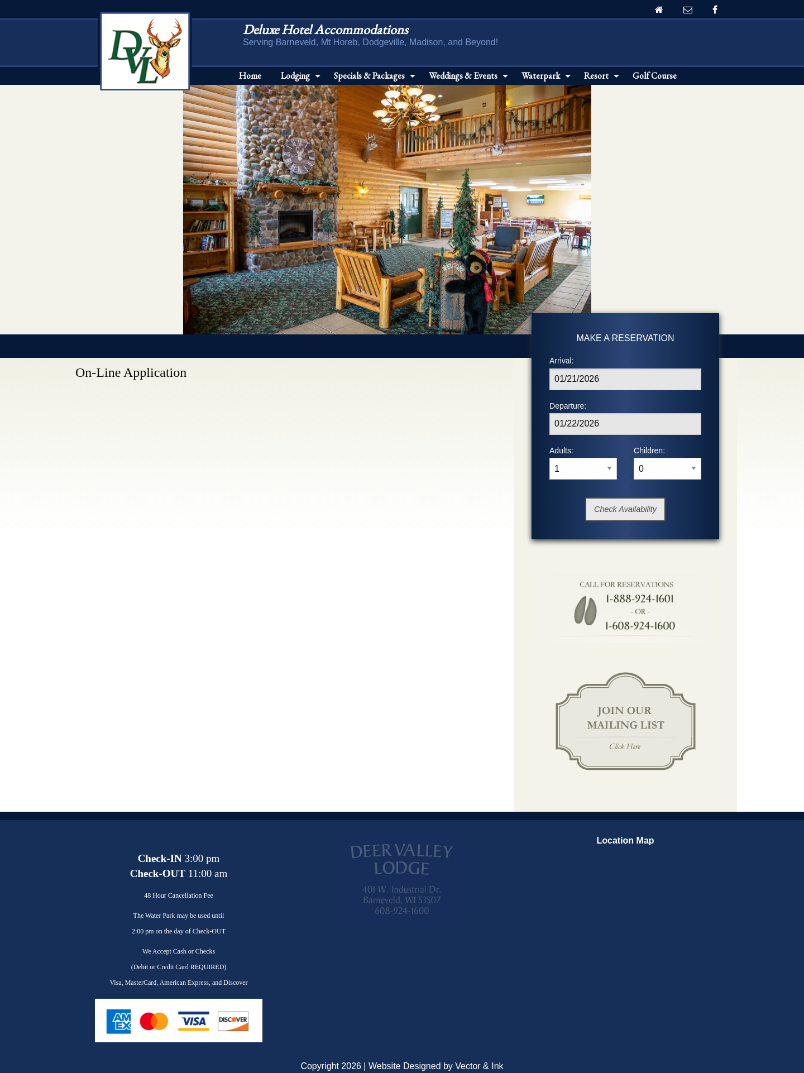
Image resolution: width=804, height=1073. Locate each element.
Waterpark (540, 76)
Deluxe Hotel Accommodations (325, 29)
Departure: (625, 418)
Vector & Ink (479, 1066)
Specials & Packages (369, 76)
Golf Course (655, 76)
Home (250, 76)
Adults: (583, 463)
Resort (596, 76)
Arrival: (625, 373)
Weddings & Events (463, 76)
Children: (667, 463)
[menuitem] (250, 76)
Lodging (295, 76)
